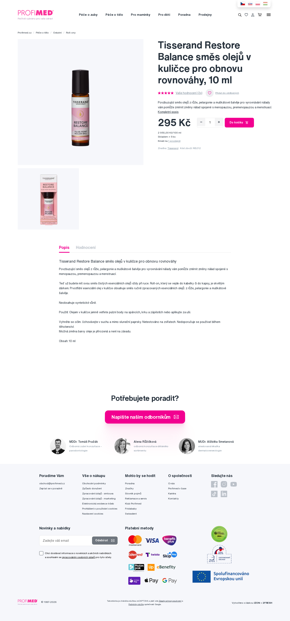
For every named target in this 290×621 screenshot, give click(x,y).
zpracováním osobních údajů (78, 557)
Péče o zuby (88, 14)
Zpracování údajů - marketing (99, 498)
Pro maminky (140, 14)
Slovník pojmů (133, 493)
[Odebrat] (201, 122)
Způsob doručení (92, 488)
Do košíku (239, 122)
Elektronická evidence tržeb (98, 503)
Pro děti (164, 14)
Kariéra (172, 493)
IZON (257, 602)
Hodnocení (86, 247)
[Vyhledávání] (239, 14)
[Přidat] (219, 122)
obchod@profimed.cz (52, 483)
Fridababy (131, 508)
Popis (64, 247)
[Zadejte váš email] (66, 540)
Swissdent (131, 513)
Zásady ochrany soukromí (170, 601)
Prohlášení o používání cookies (99, 508)
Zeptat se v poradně (50, 488)
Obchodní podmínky (94, 483)
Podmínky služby (136, 604)
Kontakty (173, 498)
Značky (129, 488)
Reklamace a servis (135, 498)
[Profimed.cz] (36, 14)
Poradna (184, 14)
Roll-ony (71, 32)
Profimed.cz (24, 32)
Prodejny (205, 14)
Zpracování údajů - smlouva (97, 493)
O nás (171, 483)
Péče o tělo (114, 14)
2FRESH (267, 602)
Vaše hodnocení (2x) (189, 93)
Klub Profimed (133, 503)
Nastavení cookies (92, 513)
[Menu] (268, 14)
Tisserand (173, 148)
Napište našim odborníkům (145, 416)
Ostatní (57, 32)
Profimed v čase (177, 488)
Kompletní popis (168, 112)
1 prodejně (174, 141)
